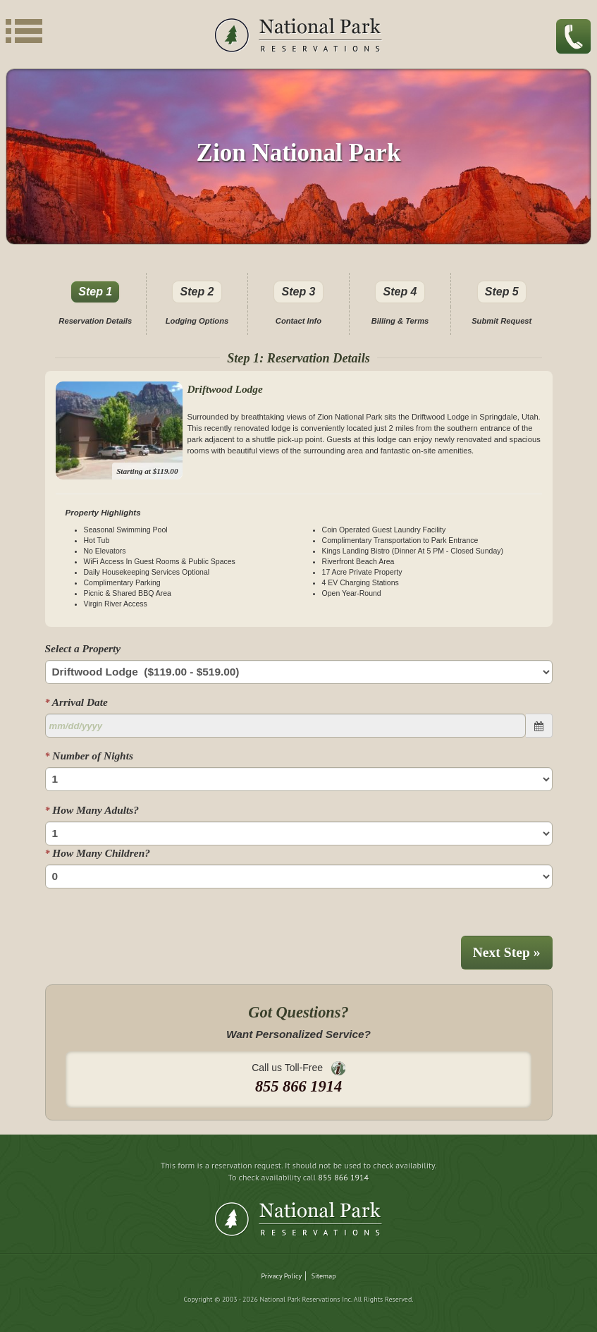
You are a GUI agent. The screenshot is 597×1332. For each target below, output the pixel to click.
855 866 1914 (343, 1177)
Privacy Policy (281, 1276)
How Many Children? (97, 853)
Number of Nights (89, 756)
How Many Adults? (92, 810)
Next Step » (507, 952)
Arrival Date (76, 702)
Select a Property (83, 648)
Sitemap (324, 1276)
